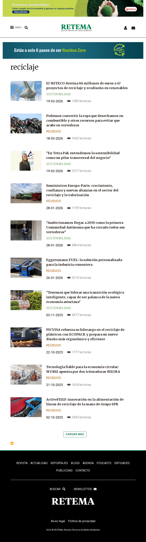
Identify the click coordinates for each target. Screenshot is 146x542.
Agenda (88, 458)
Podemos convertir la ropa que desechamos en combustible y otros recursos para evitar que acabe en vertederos (84, 120)
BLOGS (75, 458)
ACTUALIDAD (39, 458)
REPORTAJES (59, 458)
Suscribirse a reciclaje (12, 439)
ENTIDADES (122, 458)
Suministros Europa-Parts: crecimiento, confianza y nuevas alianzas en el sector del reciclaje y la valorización (82, 188)
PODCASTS (104, 458)
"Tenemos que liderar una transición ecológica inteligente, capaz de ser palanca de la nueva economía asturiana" (85, 294)
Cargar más (75, 430)
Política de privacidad (81, 517)
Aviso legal (58, 517)
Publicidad (64, 466)
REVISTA (22, 458)
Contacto (83, 466)
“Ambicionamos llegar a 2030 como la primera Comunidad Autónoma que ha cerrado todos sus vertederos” (85, 225)
